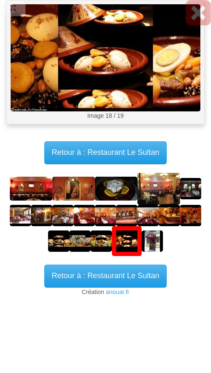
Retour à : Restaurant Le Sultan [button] (105, 275)
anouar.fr (117, 291)
